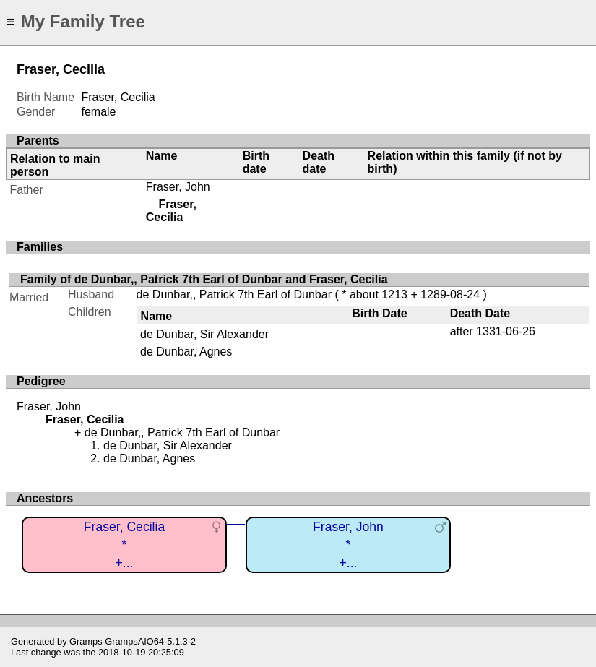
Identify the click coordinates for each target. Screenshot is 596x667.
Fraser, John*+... (348, 544)
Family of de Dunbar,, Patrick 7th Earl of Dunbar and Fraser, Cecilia (204, 279)
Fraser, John (178, 187)
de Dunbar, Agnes (186, 351)
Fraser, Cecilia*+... (124, 544)
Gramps (86, 641)
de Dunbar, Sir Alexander (204, 334)
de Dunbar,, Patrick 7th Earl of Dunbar (234, 294)
